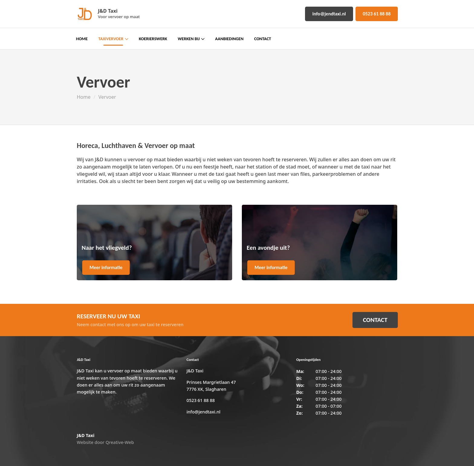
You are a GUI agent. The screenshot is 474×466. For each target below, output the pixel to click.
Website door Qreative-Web (105, 442)
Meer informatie (105, 267)
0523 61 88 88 (377, 14)
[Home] (84, 13)
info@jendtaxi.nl (329, 14)
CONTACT (375, 320)
